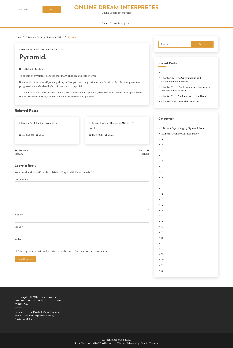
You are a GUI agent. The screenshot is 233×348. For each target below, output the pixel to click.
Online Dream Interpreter (116, 8)
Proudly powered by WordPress (93, 343)
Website (19, 239)
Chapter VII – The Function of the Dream (184, 96)
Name (19, 214)
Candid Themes (149, 343)
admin (40, 69)
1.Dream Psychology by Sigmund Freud (183, 128)
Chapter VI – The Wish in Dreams (180, 101)
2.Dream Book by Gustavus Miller (39, 49)
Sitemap (19, 311)
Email (19, 226)
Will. (92, 128)
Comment (21, 179)
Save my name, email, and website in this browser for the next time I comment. (63, 251)
